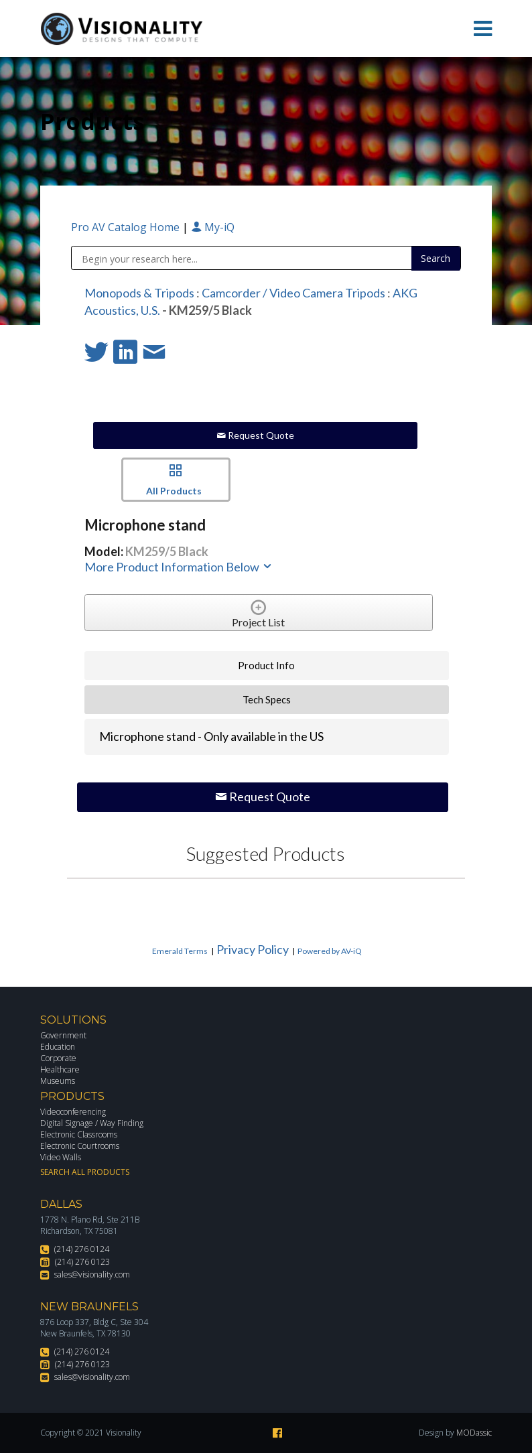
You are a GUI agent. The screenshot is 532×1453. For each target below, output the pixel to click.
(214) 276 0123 (82, 1261)
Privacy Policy (252, 949)
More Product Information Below (178, 566)
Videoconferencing (73, 1111)
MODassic (474, 1432)
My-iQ (213, 227)
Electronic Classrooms (78, 1134)
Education (57, 1046)
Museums (57, 1081)
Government (63, 1035)
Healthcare (60, 1069)
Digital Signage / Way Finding (91, 1123)
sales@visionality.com (92, 1274)
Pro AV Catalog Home (126, 227)
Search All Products (84, 1172)
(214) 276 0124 (81, 1249)
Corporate (58, 1058)
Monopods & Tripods (139, 292)
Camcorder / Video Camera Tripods (293, 292)
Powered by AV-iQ (329, 951)
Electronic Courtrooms (79, 1146)
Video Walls (60, 1157)
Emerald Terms (180, 951)
